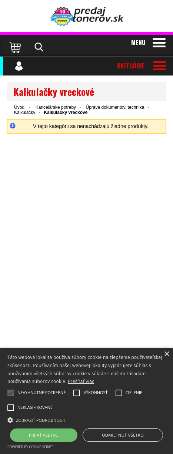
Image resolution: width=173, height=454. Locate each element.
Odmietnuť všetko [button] (123, 435)
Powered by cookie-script (30, 446)
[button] (86, 419)
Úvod (19, 107)
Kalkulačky (24, 112)
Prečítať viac (81, 381)
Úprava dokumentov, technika (115, 107)
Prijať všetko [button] (44, 435)
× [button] (166, 354)
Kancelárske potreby (56, 107)
